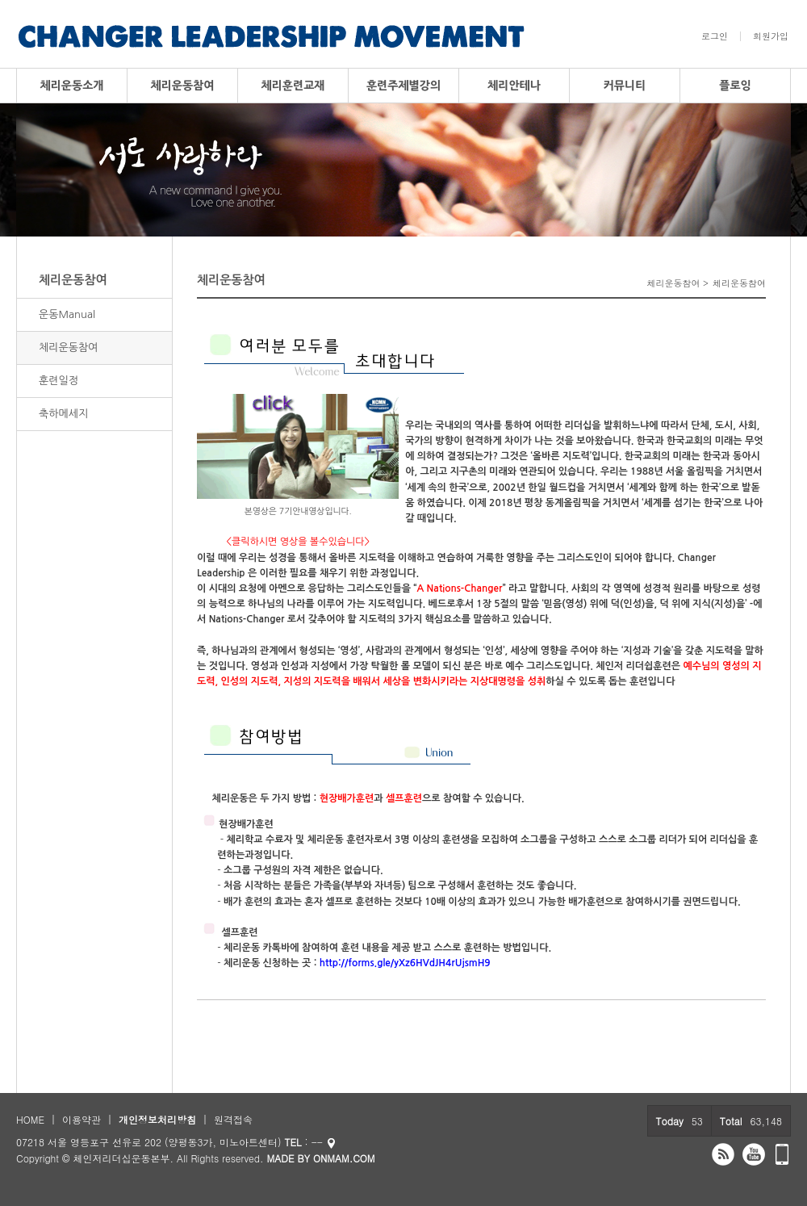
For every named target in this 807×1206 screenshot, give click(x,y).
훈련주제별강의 (403, 85)
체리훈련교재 (293, 85)
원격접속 (233, 1119)
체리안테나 (514, 85)
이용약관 (81, 1119)
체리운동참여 (183, 85)
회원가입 (770, 36)
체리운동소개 (72, 85)
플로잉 (735, 85)
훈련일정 (58, 380)
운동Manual (67, 314)
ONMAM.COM (344, 1158)
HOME (30, 1119)
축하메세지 (63, 413)
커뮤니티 (625, 85)
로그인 (714, 36)
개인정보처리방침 (157, 1119)
